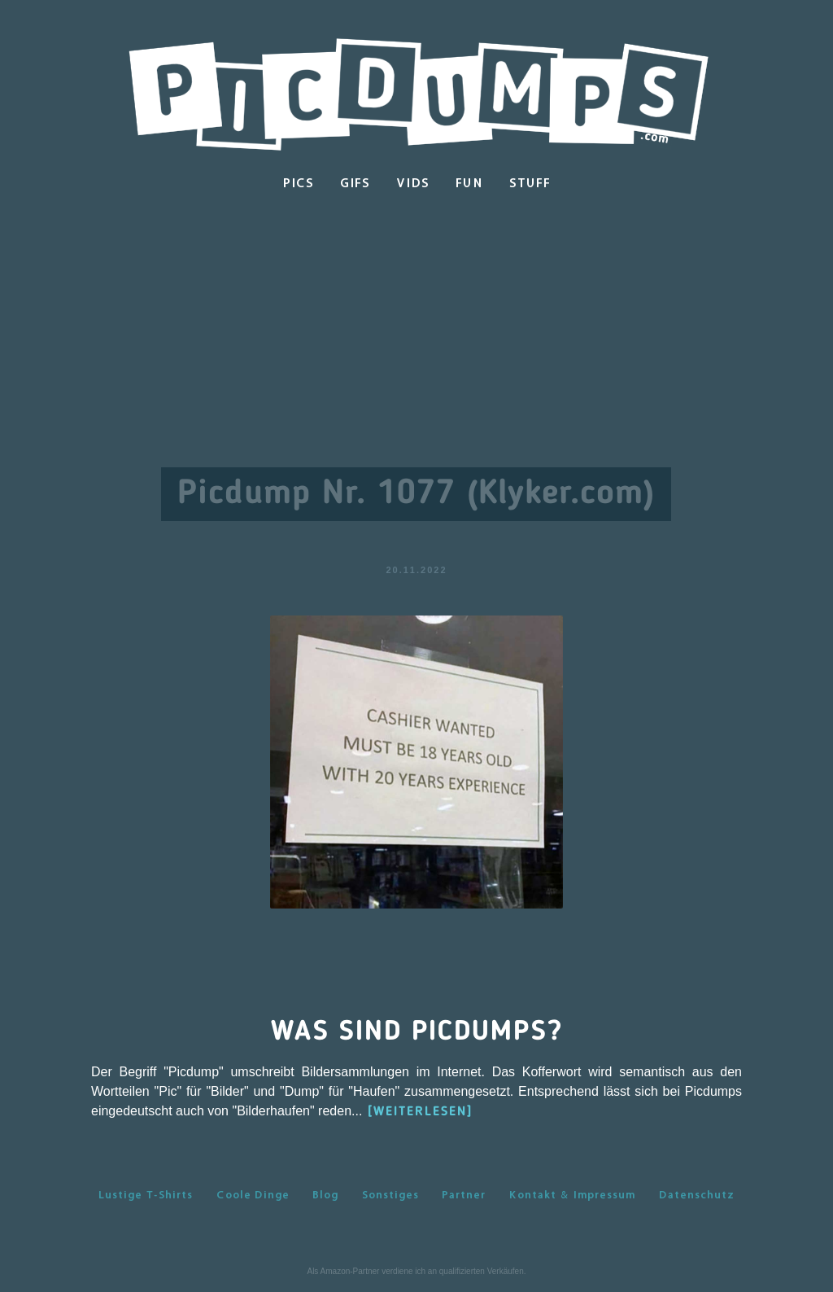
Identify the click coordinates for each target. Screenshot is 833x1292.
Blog (325, 1194)
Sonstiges (390, 1194)
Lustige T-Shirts (145, 1194)
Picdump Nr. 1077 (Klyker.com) (416, 494)
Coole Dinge (253, 1194)
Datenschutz (697, 1194)
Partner (464, 1194)
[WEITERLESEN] (420, 1112)
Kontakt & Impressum (571, 1194)
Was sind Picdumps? (417, 1032)
